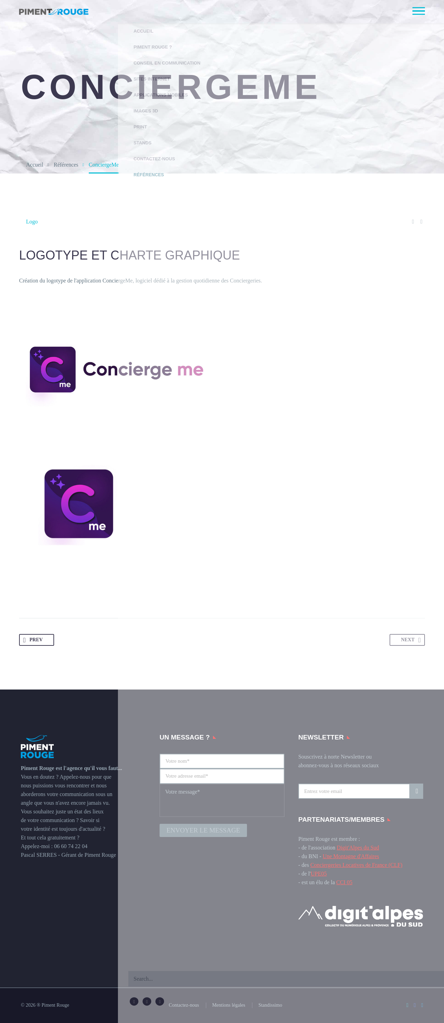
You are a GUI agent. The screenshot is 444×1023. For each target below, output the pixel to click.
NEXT (410, 640)
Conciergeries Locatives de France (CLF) (356, 865)
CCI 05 (344, 882)
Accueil (34, 165)
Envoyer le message (203, 829)
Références (66, 165)
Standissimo (270, 1005)
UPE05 (319, 874)
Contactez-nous (184, 1005)
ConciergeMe (118, 281)
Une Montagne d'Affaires (351, 856)
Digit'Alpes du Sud (358, 848)
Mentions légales (228, 1005)
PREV (33, 640)
